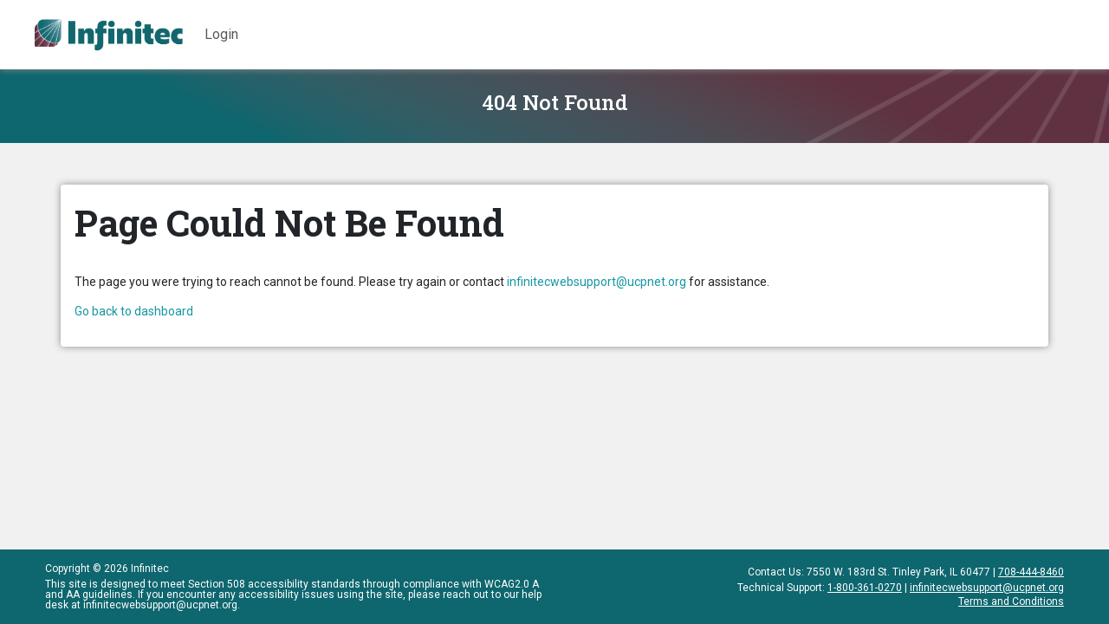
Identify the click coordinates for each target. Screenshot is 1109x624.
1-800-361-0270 (864, 588)
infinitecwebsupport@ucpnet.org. (161, 605)
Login (221, 34)
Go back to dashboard (134, 311)
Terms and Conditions (1011, 601)
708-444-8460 (1031, 572)
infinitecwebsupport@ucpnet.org (596, 282)
